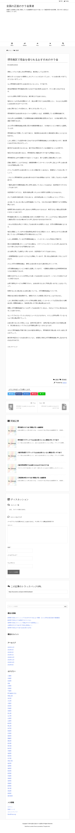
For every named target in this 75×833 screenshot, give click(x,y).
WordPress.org (12, 814)
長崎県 (9, 778)
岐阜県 (9, 723)
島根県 (9, 731)
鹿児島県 (10, 796)
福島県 (9, 768)
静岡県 (9, 786)
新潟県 (9, 743)
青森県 (9, 783)
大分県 (9, 701)
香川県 (9, 788)
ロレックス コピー (19, 829)
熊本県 (9, 756)
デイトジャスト (56, 829)
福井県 (9, 763)
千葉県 (9, 691)
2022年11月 (11, 647)
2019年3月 (11, 652)
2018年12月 (11, 657)
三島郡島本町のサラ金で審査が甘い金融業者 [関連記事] (32, 477)
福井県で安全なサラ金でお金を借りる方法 (19, 627)
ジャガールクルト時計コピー (45, 829)
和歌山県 (10, 696)
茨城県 (9, 776)
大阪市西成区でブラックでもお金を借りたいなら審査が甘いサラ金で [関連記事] (40, 452)
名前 (9, 547)
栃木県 (9, 748)
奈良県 (9, 706)
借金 (9, 683)
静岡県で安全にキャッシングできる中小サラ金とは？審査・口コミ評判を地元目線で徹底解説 (34, 617)
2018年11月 (11, 659)
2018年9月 (11, 664)
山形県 (9, 718)
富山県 (9, 713)
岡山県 (9, 726)
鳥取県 (9, 793)
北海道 (9, 688)
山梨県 (9, 721)
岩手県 (9, 728)
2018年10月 (11, 662)
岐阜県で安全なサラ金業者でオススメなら (19, 620)
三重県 (9, 676)
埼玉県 (9, 698)
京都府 (9, 678)
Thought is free (46, 826)
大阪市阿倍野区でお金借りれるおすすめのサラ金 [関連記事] (33, 465)
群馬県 (9, 773)
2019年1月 (11, 654)
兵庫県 (9, 686)
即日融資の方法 (12, 693)
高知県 (9, 791)
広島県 (9, 733)
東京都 (9, 746)
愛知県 (9, 741)
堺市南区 (64, 379)
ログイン (10, 807)
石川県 (9, 758)
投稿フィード (11, 809)
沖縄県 (9, 751)
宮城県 (9, 708)
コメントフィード (13, 812)
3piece (65, 382)
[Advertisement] (37, 28)
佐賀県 (9, 681)
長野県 (9, 781)
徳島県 (9, 736)
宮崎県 (9, 711)
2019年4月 (11, 649)
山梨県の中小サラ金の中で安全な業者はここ (20, 625)
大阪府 (57, 379)
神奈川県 (10, 761)
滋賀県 (9, 753)
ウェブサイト (11, 563)
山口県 (9, 716)
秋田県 (9, 771)
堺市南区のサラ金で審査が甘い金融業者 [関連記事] (30, 427)
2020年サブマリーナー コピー (31, 829)
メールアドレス (12, 555)
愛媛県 (9, 738)
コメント (10, 525)
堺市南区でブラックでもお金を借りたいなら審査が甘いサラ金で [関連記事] (38, 440)
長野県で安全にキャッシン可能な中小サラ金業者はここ (23, 622)
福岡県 (9, 766)
